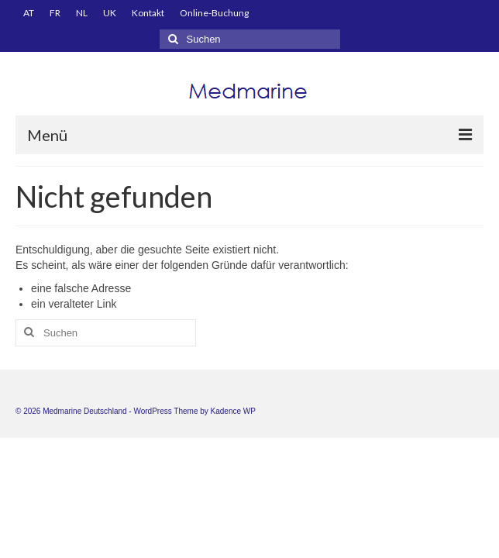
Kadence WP (233, 411)
